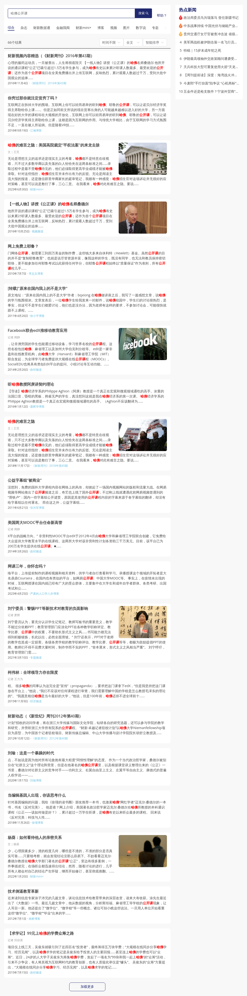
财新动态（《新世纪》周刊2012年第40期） (45, 716)
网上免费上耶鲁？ (23, 246)
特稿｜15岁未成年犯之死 (202, 50)
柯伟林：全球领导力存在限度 (33, 672)
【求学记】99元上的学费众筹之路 (41, 933)
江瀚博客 (36, 130)
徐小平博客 (37, 316)
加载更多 (87, 987)
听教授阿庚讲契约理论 (31, 384)
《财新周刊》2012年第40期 (50, 738)
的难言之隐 (21, 421)
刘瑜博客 (36, 780)
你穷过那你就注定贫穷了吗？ (33, 98)
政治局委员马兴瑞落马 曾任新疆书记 (211, 17)
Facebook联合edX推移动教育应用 (37, 330)
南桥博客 (34, 919)
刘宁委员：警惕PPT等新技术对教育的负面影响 (48, 608)
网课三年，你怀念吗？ (27, 566)
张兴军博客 (37, 508)
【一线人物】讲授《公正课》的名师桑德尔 (48, 204)
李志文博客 (36, 274)
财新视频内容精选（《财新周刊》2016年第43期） (51, 55)
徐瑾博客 (37, 823)
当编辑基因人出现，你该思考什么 (37, 795)
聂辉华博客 (37, 406)
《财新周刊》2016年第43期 (48, 83)
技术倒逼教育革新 (23, 891)
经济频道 (36, 701)
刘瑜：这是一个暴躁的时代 (31, 753)
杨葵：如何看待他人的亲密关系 (35, 837)
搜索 (143, 13)
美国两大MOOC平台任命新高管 (35, 522)
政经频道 (36, 370)
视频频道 (37, 231)
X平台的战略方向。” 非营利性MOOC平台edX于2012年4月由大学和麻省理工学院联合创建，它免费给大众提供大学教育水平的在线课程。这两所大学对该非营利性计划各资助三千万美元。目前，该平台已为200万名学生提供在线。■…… (87, 541)
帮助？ (162, 15)
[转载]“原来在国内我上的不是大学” (37, 288)
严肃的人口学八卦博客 (44, 594)
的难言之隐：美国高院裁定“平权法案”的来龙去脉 (54, 145)
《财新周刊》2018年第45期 (50, 466)
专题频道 (36, 657)
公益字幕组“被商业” (25, 480)
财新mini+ (36, 189)
